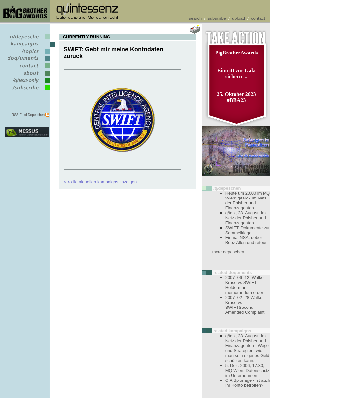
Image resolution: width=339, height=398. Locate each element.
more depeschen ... (230, 251)
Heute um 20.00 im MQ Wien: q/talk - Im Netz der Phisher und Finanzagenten (247, 200)
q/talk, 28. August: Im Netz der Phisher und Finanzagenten (245, 217)
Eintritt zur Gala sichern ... (236, 73)
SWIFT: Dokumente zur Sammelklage (247, 230)
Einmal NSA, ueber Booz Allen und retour (245, 240)
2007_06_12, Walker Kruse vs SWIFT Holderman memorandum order (245, 285)
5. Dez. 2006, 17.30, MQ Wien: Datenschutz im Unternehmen (247, 370)
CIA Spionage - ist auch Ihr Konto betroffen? (247, 383)
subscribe (217, 18)
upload (238, 18)
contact (258, 18)
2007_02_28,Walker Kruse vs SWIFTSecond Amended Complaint (245, 305)
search (195, 18)
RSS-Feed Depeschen (28, 115)
